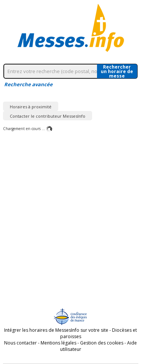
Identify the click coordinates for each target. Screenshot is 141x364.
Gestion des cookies (101, 343)
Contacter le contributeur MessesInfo (47, 116)
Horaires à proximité (31, 106)
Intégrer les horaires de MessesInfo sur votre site (56, 330)
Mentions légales (58, 343)
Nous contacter (20, 343)
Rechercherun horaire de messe (117, 71)
